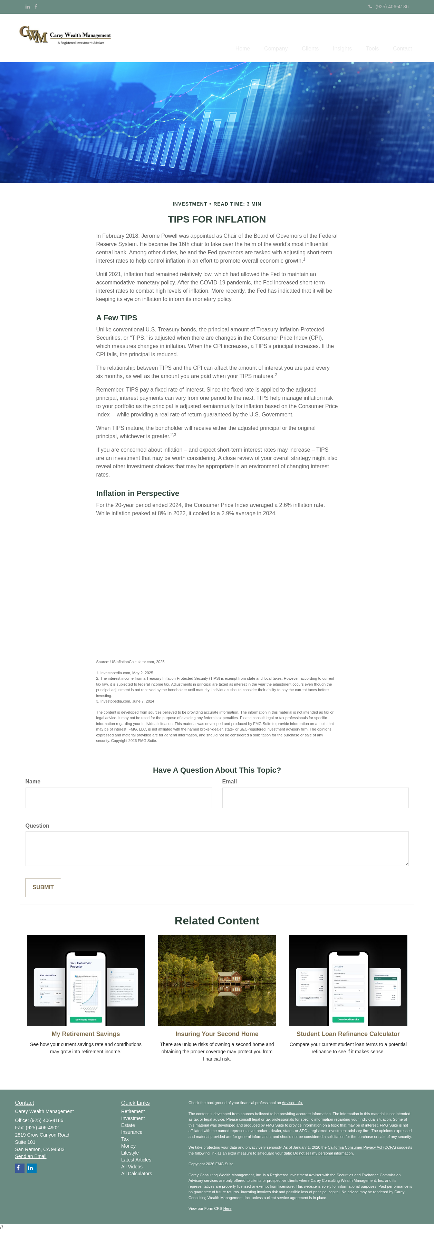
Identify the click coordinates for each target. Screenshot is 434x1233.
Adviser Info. (292, 1104)
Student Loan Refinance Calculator (348, 1035)
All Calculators (136, 1175)
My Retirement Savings (85, 1035)
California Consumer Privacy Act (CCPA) (362, 1149)
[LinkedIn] (28, 6)
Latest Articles (136, 1161)
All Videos (132, 1168)
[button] (261, 38)
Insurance (131, 1133)
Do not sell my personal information (323, 1154)
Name (33, 782)
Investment (133, 1119)
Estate (128, 1126)
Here (227, 1210)
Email (229, 782)
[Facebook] (36, 6)
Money (128, 1147)
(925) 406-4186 (388, 6)
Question (37, 827)
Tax (125, 1140)
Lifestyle (130, 1154)
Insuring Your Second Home (216, 1035)
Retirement (133, 1113)
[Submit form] (43, 888)
